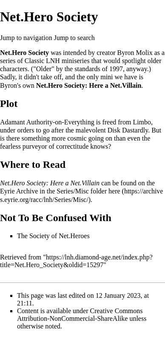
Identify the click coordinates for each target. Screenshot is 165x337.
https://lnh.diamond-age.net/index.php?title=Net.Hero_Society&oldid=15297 (76, 260)
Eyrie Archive (19, 191)
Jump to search (74, 37)
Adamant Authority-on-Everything (47, 122)
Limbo (142, 122)
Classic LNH (42, 60)
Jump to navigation (26, 37)
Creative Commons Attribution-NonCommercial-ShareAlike (80, 314)
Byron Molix (135, 52)
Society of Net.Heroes (59, 235)
